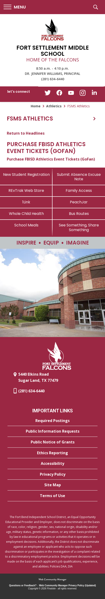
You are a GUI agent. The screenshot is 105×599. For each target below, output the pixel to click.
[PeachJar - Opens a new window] (79, 202)
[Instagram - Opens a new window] (83, 94)
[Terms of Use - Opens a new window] (52, 495)
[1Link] (26, 202)
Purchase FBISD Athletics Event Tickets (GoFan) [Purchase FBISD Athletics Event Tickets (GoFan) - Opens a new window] (51, 159)
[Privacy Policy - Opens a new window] (52, 474)
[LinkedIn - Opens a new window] (94, 93)
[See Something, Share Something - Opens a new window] (79, 227)
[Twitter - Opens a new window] (47, 94)
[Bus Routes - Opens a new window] (79, 213)
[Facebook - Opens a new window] (59, 94)
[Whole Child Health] (26, 213)
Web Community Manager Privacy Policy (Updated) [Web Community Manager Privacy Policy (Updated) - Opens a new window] (67, 585)
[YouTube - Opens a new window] (71, 93)
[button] (15, 7)
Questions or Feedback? (23, 585)
